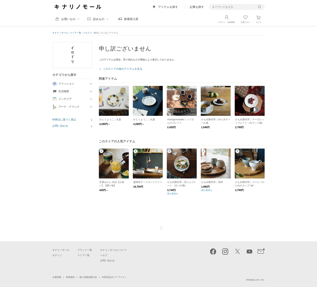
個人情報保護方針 (88, 277)
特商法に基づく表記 (64, 119)
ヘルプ (103, 255)
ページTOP (161, 228)
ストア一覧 (75, 33)
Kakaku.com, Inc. (256, 280)
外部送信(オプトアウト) (114, 277)
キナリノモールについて (113, 250)
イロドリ (87, 33)
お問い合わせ (60, 125)
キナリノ (57, 255)
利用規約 (70, 277)
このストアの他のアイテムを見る (122, 68)
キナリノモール (60, 33)
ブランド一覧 (84, 250)
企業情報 (56, 277)
